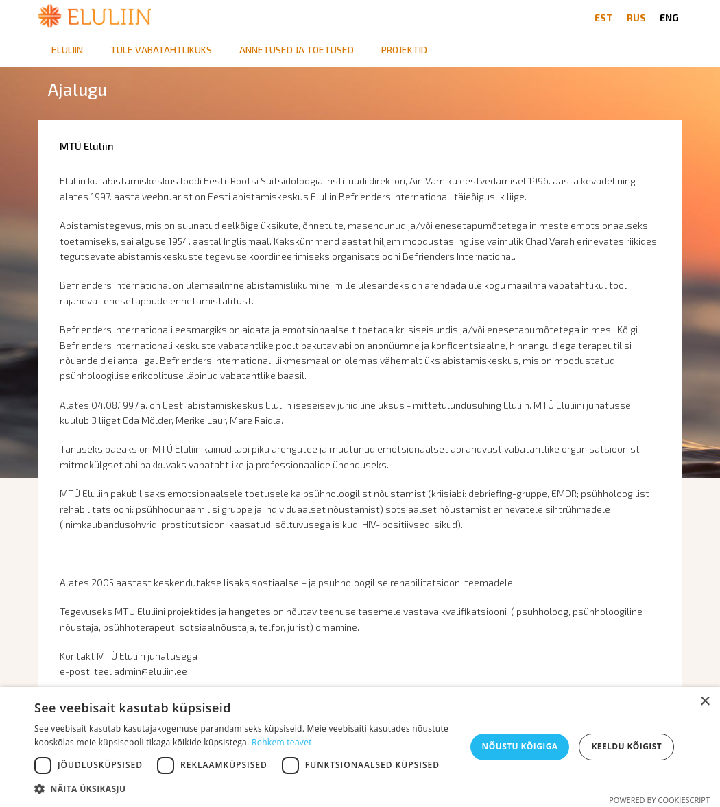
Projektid (404, 50)
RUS (636, 17)
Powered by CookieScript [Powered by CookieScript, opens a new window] (659, 800)
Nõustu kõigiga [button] (520, 746)
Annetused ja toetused (296, 50)
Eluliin (67, 50)
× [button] (704, 702)
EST (604, 17)
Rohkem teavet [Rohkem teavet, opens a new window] (282, 742)
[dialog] (360, 747)
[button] (243, 789)
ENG (669, 17)
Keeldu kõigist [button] (626, 746)
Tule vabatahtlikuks (161, 50)
